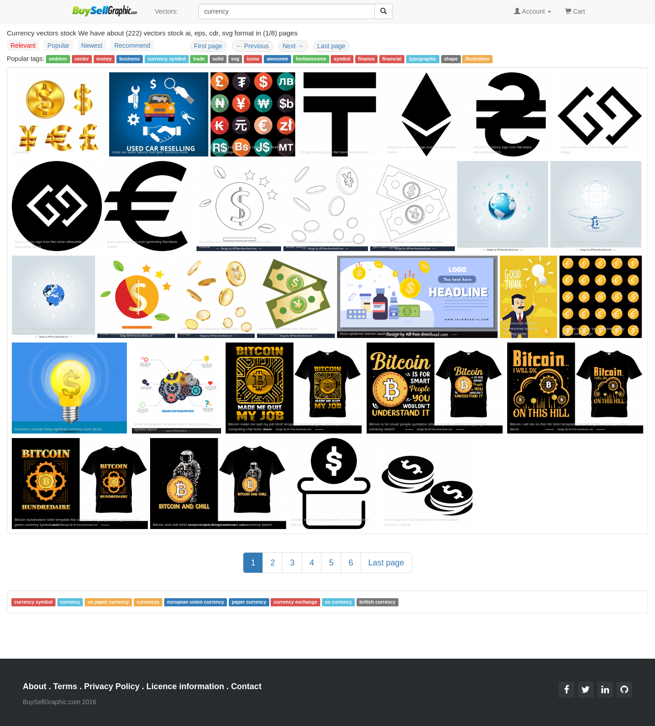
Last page (331, 46)
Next (293, 46)
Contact (246, 686)
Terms (65, 686)
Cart (575, 10)
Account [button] (532, 11)
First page (208, 46)
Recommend (132, 45)
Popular (58, 45)
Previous (252, 46)
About (34, 686)
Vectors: (166, 11)
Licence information (185, 686)
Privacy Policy (112, 686)
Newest (92, 45)
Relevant (22, 45)
